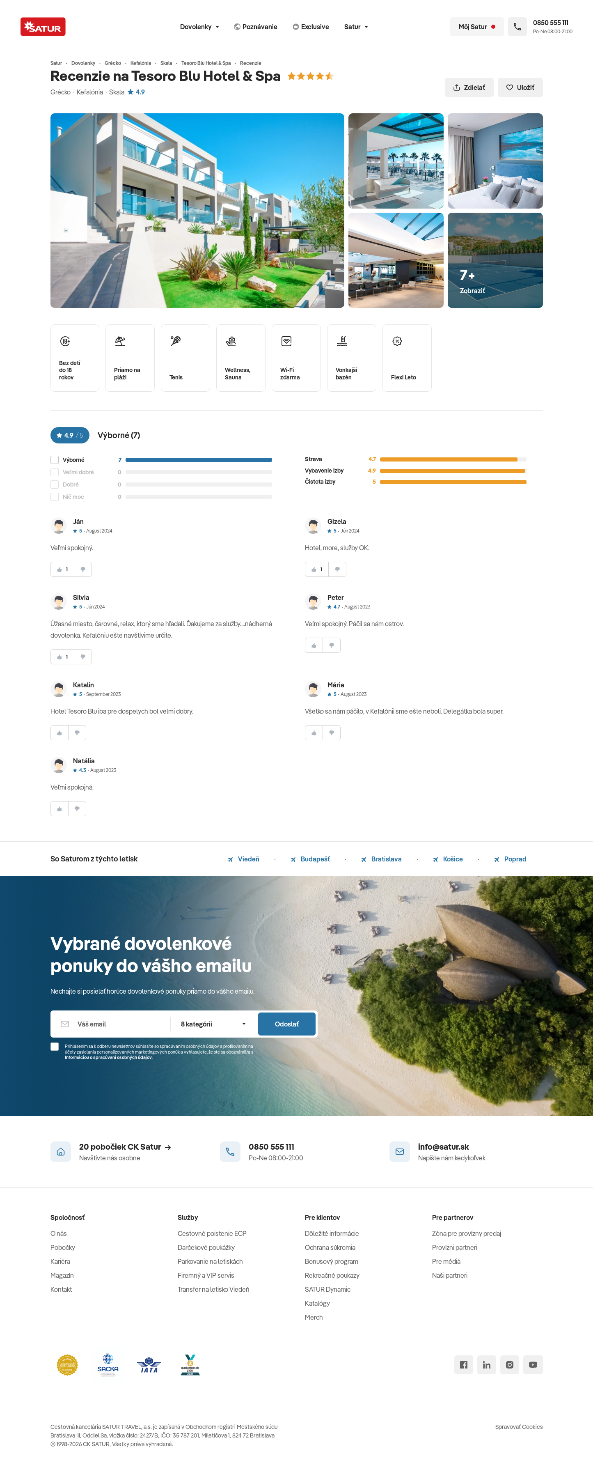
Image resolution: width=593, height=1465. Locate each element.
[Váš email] (111, 1024)
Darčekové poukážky (206, 1247)
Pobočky (62, 1247)
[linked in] (486, 1364)
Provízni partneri (454, 1247)
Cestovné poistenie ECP (212, 1233)
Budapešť (310, 859)
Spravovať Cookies (519, 1427)
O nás (58, 1233)
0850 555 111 (271, 1146)
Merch (314, 1317)
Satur (356, 27)
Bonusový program (331, 1261)
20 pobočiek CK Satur (125, 1146)
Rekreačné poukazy (332, 1275)
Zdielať (469, 87)
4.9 (136, 92)
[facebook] (463, 1364)
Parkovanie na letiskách (210, 1261)
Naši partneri (449, 1275)
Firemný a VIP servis (206, 1275)
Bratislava (381, 859)
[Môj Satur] (477, 26)
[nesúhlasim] (83, 569)
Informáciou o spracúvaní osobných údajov (108, 1057)
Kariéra (60, 1261)
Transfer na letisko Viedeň (214, 1289)
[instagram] (509, 1364)
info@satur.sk (443, 1146)
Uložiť (520, 87)
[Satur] (43, 26)
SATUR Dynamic (327, 1289)
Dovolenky (199, 27)
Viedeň (243, 859)
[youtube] (533, 1364)
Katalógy (317, 1303)
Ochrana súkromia (330, 1247)
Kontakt (61, 1289)
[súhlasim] (62, 569)
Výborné (74, 460)
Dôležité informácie (332, 1233)
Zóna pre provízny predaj (466, 1233)
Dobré (71, 484)
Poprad (510, 859)
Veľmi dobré (78, 472)
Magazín (62, 1275)
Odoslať (287, 1024)
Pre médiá (446, 1261)
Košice (448, 859)
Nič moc (73, 497)
